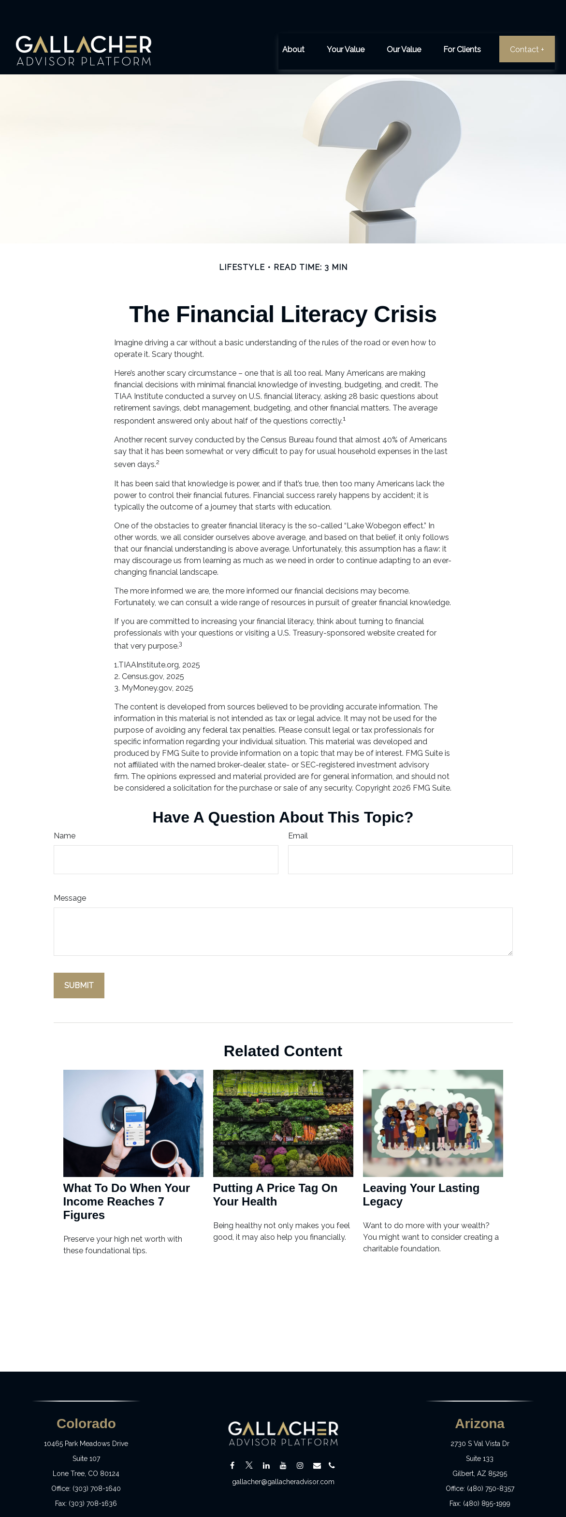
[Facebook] (232, 1437)
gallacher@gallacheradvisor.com (283, 1454)
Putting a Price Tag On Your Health (275, 1166)
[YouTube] (283, 1437)
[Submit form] (79, 957)
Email (298, 807)
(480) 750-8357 (490, 1460)
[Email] (316, 1437)
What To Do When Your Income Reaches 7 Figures (126, 1173)
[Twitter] (249, 1437)
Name (64, 807)
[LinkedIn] (266, 1437)
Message (70, 869)
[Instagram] (299, 1437)
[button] (293, 20)
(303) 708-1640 (97, 1460)
